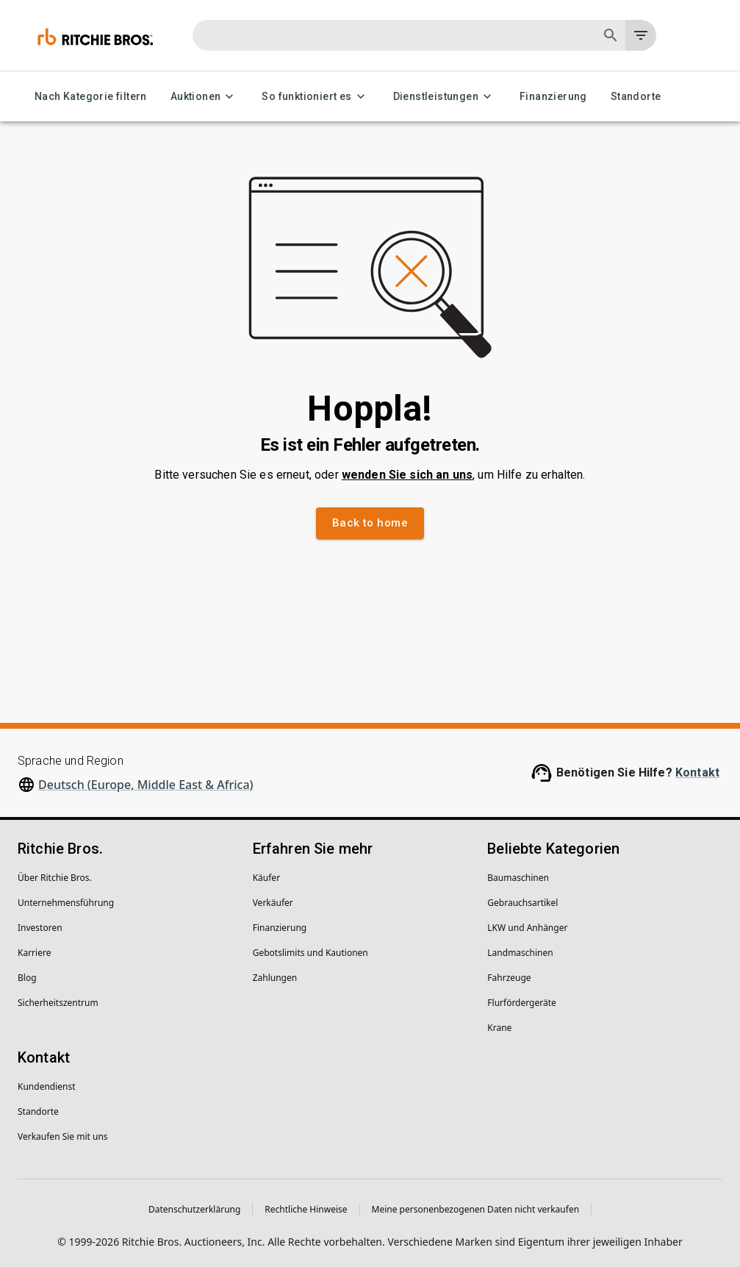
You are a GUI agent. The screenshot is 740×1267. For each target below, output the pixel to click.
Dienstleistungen (444, 96)
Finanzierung (553, 96)
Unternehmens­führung (66, 902)
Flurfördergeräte (521, 1002)
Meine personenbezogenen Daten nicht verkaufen (476, 1209)
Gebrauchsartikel (522, 902)
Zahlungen (275, 977)
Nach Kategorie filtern (91, 96)
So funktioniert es (315, 96)
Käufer (266, 877)
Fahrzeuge (509, 977)
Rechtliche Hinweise (306, 1209)
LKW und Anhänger (527, 927)
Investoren (40, 927)
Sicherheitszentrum (58, 1002)
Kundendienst (47, 1086)
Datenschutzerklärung (194, 1209)
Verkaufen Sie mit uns (63, 1136)
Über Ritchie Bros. (55, 877)
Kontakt (697, 772)
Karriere (34, 952)
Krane (499, 1027)
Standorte (636, 96)
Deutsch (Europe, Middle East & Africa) (146, 785)
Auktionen (205, 96)
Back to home (370, 522)
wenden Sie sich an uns (407, 475)
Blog (27, 977)
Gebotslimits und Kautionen (310, 952)
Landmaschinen (520, 952)
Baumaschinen (518, 877)
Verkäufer (273, 902)
